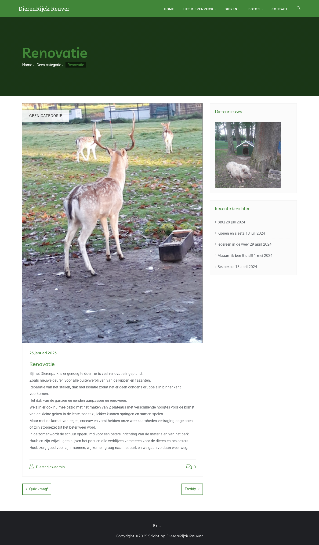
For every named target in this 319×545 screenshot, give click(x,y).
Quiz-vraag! (38, 489)
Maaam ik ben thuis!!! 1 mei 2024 (245, 255)
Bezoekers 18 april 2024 (237, 267)
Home (27, 65)
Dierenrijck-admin (47, 466)
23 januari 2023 (43, 353)
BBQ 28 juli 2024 (231, 222)
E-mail (158, 524)
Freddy (190, 489)
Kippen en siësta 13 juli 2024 (241, 233)
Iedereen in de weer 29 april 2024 (245, 244)
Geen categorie (48, 65)
